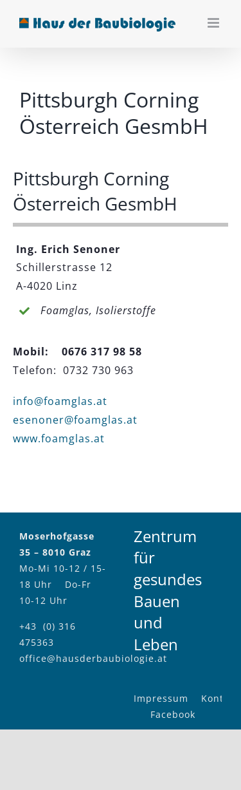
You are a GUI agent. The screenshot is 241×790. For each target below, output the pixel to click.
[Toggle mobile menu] (215, 23)
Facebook (172, 714)
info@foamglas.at (60, 401)
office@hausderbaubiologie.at (93, 658)
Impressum (161, 698)
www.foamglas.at (59, 438)
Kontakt (219, 698)
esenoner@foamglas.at (75, 420)
